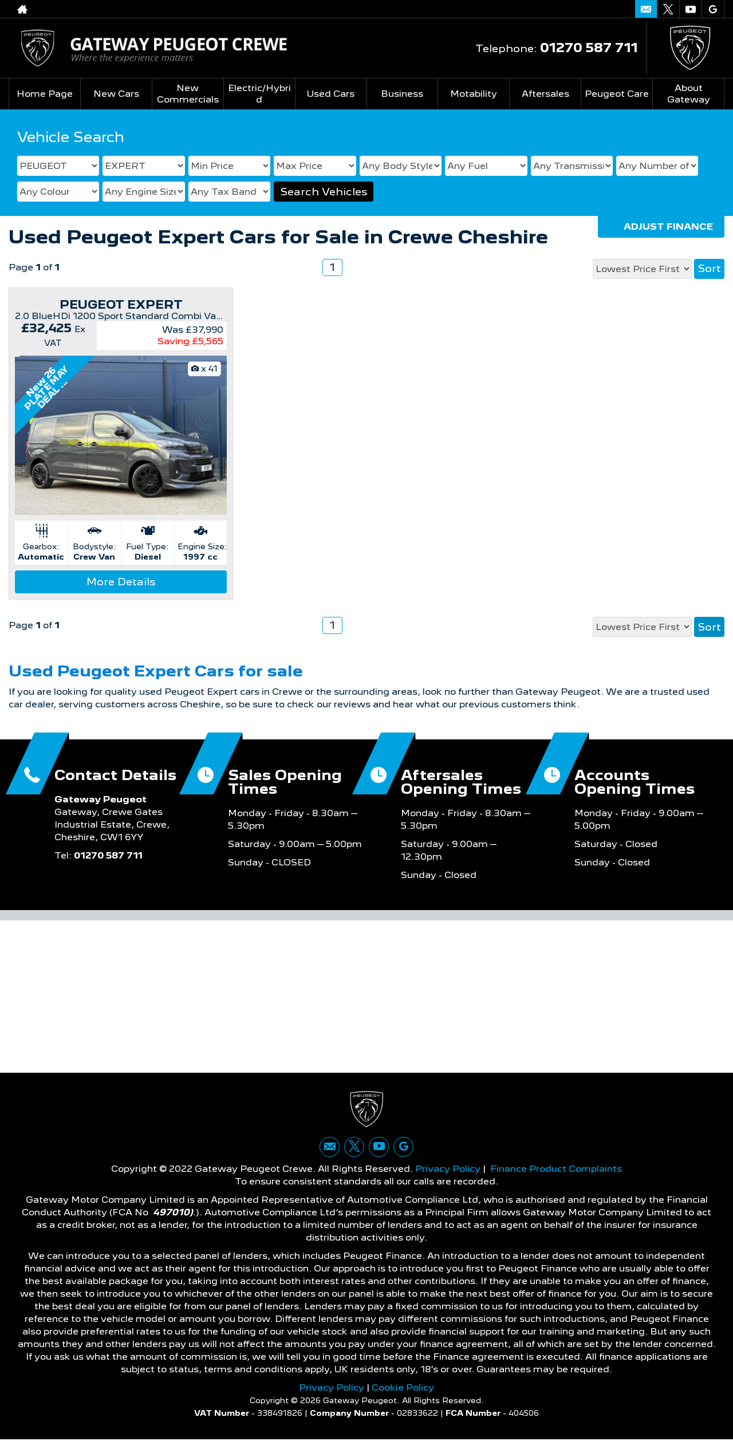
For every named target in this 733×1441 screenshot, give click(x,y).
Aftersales (545, 93)
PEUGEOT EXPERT (121, 305)
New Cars (116, 93)
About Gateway (688, 93)
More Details (121, 582)
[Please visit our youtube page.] (690, 9)
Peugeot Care (617, 93)
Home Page (45, 93)
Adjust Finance (668, 226)
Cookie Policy (403, 1388)
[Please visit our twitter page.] (668, 9)
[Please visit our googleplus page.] (713, 9)
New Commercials (188, 93)
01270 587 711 (589, 47)
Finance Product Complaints (556, 1169)
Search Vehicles (324, 192)
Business (402, 93)
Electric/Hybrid (259, 93)
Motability (473, 93)
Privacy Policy (447, 1169)
